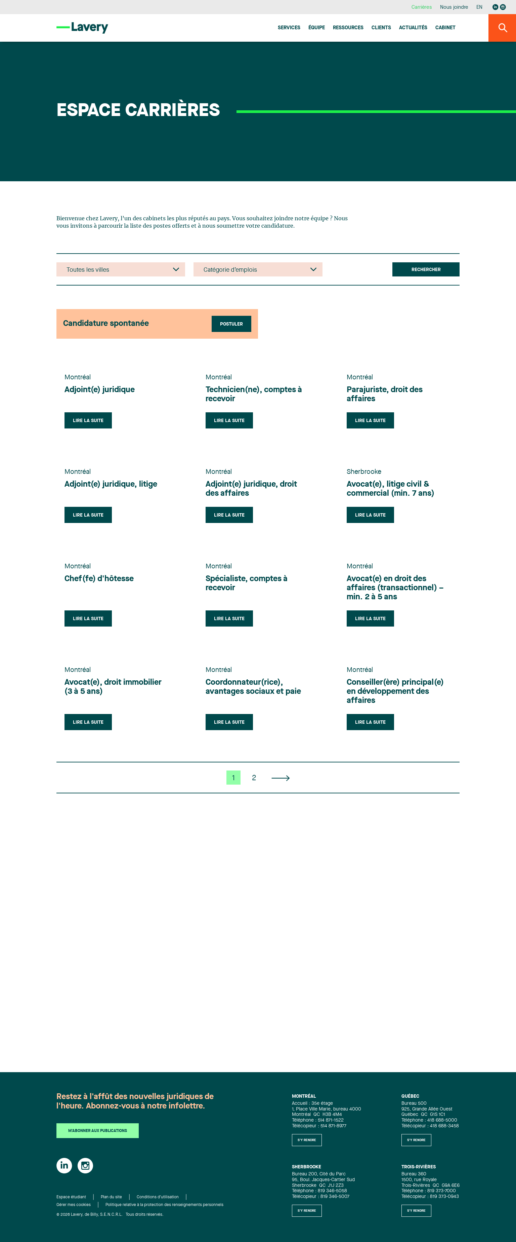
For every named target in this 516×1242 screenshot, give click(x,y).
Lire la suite (88, 420)
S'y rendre (307, 1140)
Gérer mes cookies (73, 1205)
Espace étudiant (71, 1197)
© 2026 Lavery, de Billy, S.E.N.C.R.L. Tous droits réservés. (110, 1215)
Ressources (348, 28)
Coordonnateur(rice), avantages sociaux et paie (253, 687)
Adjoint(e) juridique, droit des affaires (251, 489)
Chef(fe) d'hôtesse (99, 579)
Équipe (316, 28)
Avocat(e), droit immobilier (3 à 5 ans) (113, 687)
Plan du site (111, 1197)
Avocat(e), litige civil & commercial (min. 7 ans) (390, 489)
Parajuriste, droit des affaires (385, 394)
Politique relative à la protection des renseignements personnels (164, 1205)
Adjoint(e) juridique (99, 390)
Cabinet (445, 28)
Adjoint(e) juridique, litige (110, 485)
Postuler (231, 324)
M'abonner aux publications (97, 1131)
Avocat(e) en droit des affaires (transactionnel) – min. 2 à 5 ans (395, 588)
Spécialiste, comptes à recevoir (247, 583)
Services (289, 28)
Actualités (413, 28)
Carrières (422, 7)
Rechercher (426, 269)
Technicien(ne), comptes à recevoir (254, 394)
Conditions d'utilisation (158, 1197)
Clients (381, 28)
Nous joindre (454, 7)
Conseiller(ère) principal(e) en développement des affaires (395, 692)
